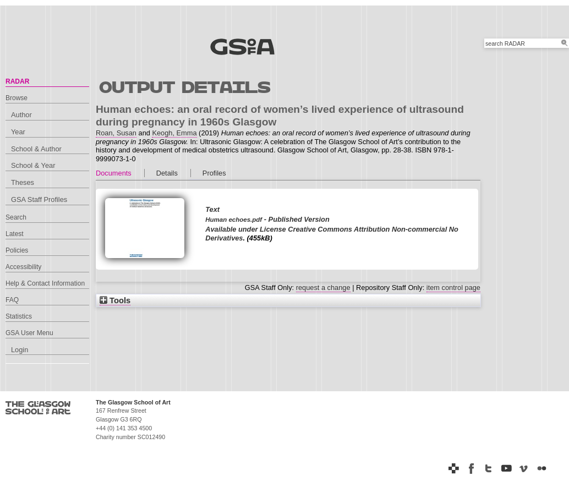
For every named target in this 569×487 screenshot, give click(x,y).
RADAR (17, 81)
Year (18, 132)
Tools (115, 300)
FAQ (12, 300)
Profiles (214, 173)
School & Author (36, 149)
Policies (17, 250)
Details (167, 173)
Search (16, 217)
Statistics (19, 316)
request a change (323, 287)
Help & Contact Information (45, 283)
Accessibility (23, 267)
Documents (114, 173)
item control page (453, 287)
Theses (22, 182)
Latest (15, 234)
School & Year (33, 165)
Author (21, 115)
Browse (17, 98)
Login (19, 350)
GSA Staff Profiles (39, 199)
